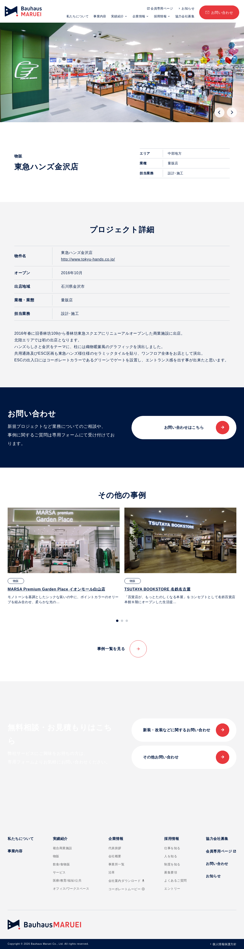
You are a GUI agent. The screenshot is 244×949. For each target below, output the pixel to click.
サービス (59, 872)
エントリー (172, 888)
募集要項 (170, 872)
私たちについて (77, 16)
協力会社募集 (184, 16)
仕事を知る (172, 848)
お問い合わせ (222, 12)
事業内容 (99, 16)
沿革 (111, 872)
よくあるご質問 (175, 880)
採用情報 (160, 16)
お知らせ (188, 8)
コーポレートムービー (126, 889)
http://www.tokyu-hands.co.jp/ (88, 259)
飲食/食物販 (61, 864)
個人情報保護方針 (224, 944)
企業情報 (138, 16)
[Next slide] (232, 112)
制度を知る (172, 864)
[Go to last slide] (219, 112)
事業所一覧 (116, 864)
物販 (56, 856)
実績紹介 (117, 16)
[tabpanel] (64, 556)
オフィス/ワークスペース (71, 888)
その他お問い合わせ (161, 757)
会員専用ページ (162, 8)
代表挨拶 (114, 848)
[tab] (117, 621)
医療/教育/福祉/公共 (67, 880)
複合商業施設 (62, 848)
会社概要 (114, 856)
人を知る (170, 856)
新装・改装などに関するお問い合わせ (176, 730)
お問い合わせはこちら (184, 427)
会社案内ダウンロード (126, 881)
